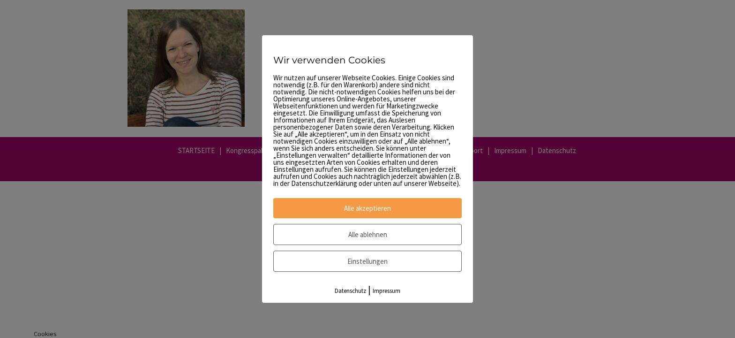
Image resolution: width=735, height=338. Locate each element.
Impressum (386, 291)
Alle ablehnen (367, 234)
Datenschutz (350, 291)
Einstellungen (367, 261)
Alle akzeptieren (367, 208)
